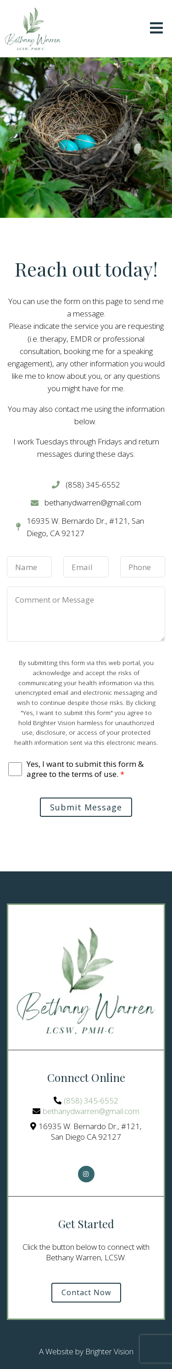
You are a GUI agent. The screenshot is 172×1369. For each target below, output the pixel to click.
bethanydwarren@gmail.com (91, 1111)
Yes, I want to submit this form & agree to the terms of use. (85, 769)
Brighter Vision (109, 1351)
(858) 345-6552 (91, 1100)
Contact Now (86, 1292)
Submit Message (86, 807)
